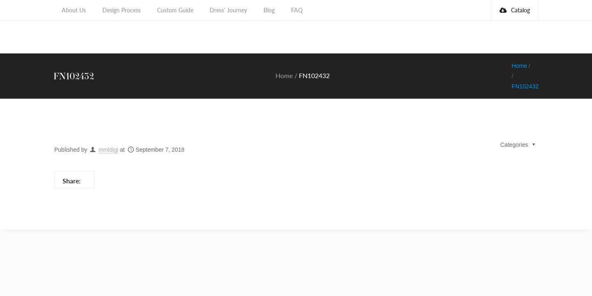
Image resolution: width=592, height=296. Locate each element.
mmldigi (108, 129)
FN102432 (525, 65)
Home (284, 55)
